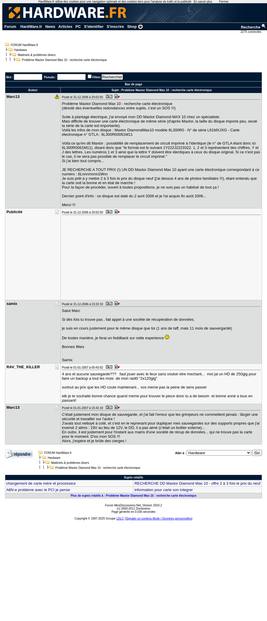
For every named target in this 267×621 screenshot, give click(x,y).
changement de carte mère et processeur (41, 483)
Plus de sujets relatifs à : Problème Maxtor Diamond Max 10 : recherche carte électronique (133, 495)
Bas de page (133, 84)
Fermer (224, 1)
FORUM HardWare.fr (24, 45)
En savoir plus (203, 1)
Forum (10, 26)
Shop (135, 26)
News (50, 26)
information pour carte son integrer (163, 490)
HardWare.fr (31, 26)
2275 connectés (251, 31)
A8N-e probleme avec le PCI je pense (38, 490)
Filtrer (96, 77)
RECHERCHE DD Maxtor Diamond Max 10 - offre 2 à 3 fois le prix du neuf (197, 483)
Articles (65, 26)
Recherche (253, 27)
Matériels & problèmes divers (37, 55)
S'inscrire (115, 26)
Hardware (20, 50)
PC (78, 26)
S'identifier (94, 26)
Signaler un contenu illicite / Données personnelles (158, 518)
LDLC (120, 518)
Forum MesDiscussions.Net (123, 505)
